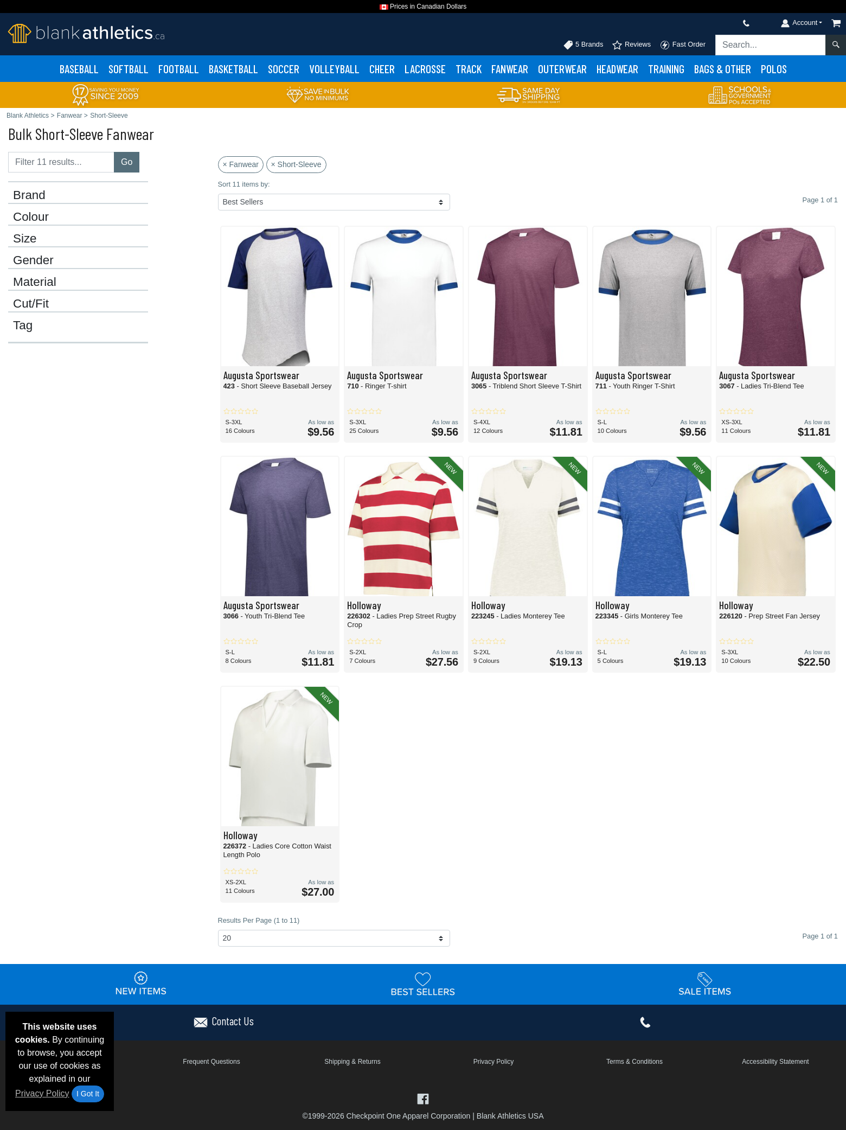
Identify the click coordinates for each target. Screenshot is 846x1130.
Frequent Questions (211, 1061)
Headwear (617, 68)
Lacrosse (425, 68)
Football (178, 68)
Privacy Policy (42, 1093)
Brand (29, 195)
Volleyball (334, 68)
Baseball (79, 68)
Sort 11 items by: (244, 184)
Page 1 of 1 (820, 936)
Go (126, 162)
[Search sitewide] (770, 45)
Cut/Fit (31, 304)
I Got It (87, 1093)
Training (666, 68)
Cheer (382, 68)
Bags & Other (722, 68)
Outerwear (562, 68)
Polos (774, 68)
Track (469, 68)
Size (25, 239)
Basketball (233, 68)
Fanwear (509, 68)
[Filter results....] (61, 162)
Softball (128, 68)
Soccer (283, 68)
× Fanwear (241, 164)
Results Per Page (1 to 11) (259, 920)
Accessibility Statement (775, 1061)
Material (34, 282)
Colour (31, 217)
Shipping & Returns (352, 1061)
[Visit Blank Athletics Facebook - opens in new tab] (422, 1098)
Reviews (631, 45)
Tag (23, 325)
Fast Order (682, 45)
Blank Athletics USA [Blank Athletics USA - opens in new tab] (510, 1116)
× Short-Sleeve (296, 164)
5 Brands (583, 45)
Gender (33, 260)
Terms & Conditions (634, 1061)
